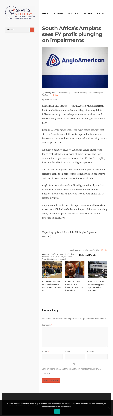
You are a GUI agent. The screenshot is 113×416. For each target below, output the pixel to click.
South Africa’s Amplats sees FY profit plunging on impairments (72, 34)
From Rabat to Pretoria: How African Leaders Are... (51, 286)
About (100, 13)
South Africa (94, 250)
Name (45, 352)
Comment (47, 325)
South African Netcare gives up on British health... (96, 286)
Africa (76, 92)
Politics (73, 13)
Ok (57, 411)
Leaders (87, 13)
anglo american (76, 250)
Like (55, 95)
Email (68, 352)
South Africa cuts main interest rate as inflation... (74, 286)
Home (45, 13)
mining (86, 250)
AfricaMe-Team (51, 99)
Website (90, 352)
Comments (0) (64, 92)
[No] (109, 408)
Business (58, 13)
